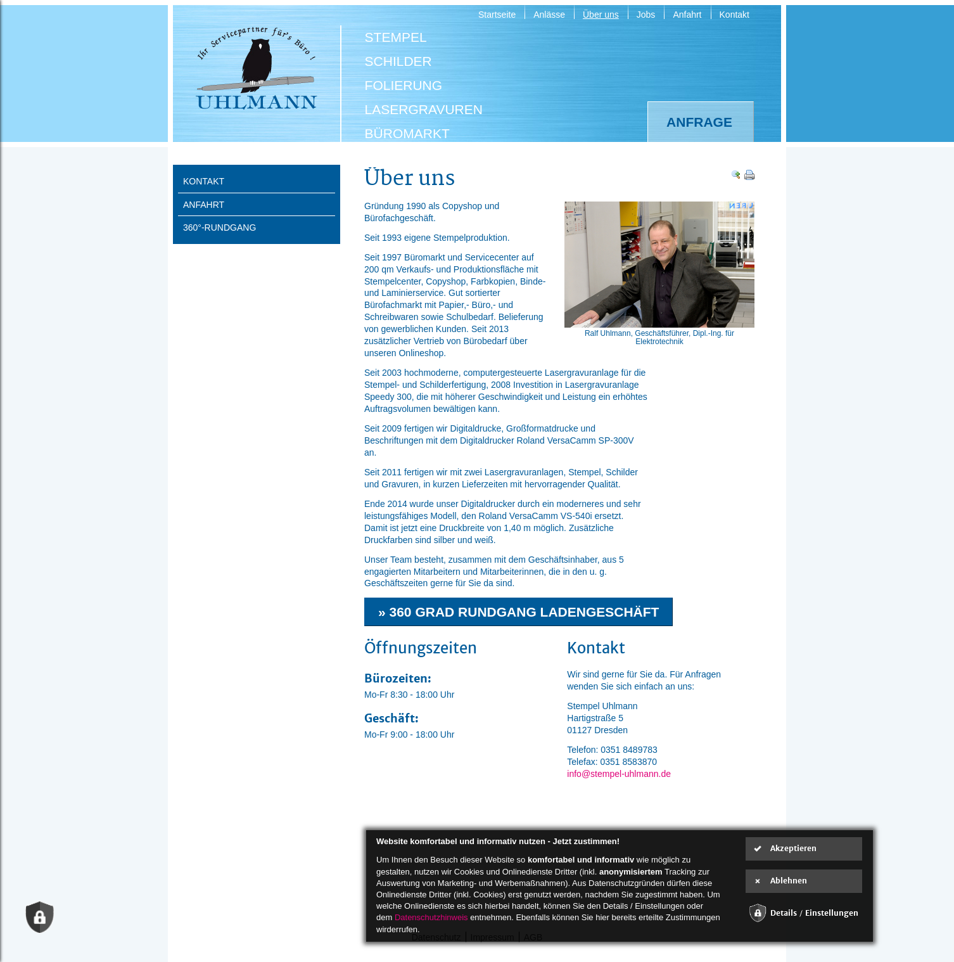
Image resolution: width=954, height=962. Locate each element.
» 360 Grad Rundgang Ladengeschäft (518, 612)
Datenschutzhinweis (431, 917)
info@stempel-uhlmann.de (619, 774)
